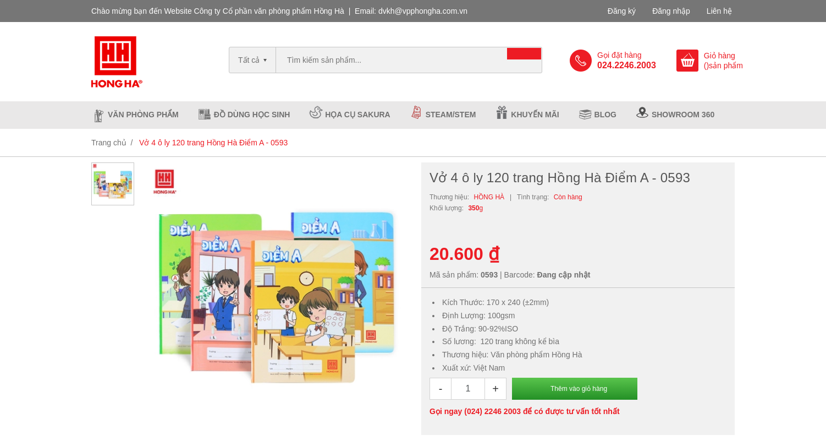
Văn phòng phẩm (143, 114)
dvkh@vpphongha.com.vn (422, 11)
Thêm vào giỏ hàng (578, 389)
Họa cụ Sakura (357, 114)
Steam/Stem (451, 114)
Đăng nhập (671, 11)
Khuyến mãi (535, 114)
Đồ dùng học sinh (252, 114)
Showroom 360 (683, 114)
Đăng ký (622, 11)
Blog (605, 114)
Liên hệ (719, 11)
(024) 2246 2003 (492, 411)
